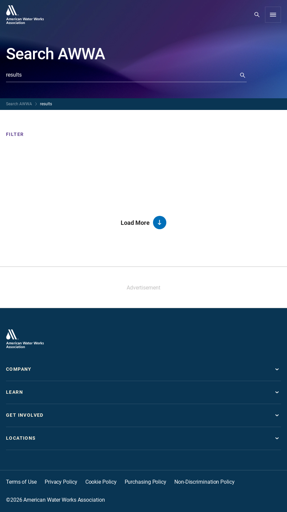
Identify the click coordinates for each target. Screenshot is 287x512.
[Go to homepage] (25, 14)
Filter (15, 134)
